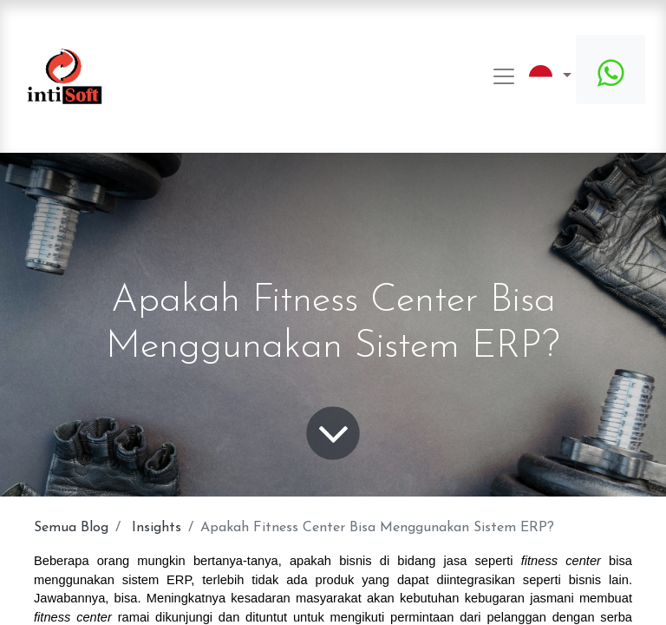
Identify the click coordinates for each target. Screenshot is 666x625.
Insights (156, 528)
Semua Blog (71, 528)
